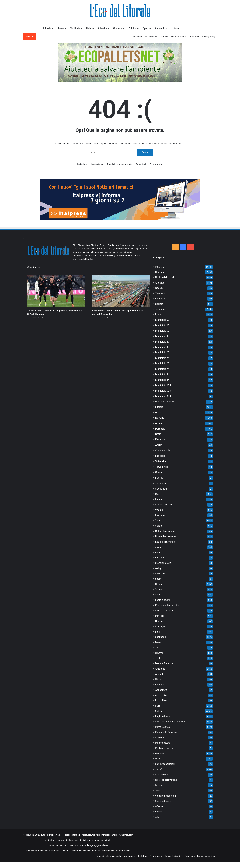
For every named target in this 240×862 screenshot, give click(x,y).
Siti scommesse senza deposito (85, 850)
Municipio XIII (163, 396)
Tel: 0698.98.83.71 (124, 255)
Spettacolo (160, 637)
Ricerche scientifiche (166, 780)
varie (157, 552)
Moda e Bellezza (164, 663)
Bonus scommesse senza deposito (42, 850)
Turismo (159, 790)
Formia (159, 477)
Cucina (159, 621)
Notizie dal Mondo (165, 277)
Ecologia (159, 684)
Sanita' (158, 769)
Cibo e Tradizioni (164, 610)
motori (158, 547)
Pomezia (160, 428)
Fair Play (159, 557)
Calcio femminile (165, 531)
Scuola (158, 589)
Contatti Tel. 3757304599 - (61, 845)
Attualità (102, 28)
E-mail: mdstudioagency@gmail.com (91, 845)
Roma (61, 28)
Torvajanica (161, 466)
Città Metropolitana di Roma (170, 721)
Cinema (159, 652)
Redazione (137, 36)
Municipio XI (162, 330)
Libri (157, 631)
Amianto (159, 674)
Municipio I (161, 336)
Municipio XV (162, 352)
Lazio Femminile (165, 541)
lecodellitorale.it (72, 835)
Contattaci (194, 36)
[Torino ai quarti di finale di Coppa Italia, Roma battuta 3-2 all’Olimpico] (56, 291)
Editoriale (159, 753)
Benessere (161, 615)
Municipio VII (162, 358)
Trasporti (160, 293)
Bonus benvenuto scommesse (116, 850)
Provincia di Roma (165, 401)
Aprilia (158, 445)
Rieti (157, 494)
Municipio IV (162, 341)
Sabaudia (160, 461)
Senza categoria (163, 801)
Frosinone (160, 515)
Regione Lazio (162, 716)
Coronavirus (161, 774)
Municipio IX (162, 379)
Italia (88, 28)
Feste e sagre (162, 599)
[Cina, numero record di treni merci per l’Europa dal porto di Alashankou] (121, 291)
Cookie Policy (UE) (174, 856)
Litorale (47, 28)
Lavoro (158, 785)
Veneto (158, 811)
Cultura (159, 584)
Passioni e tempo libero (168, 605)
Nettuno (159, 417)
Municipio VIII (163, 385)
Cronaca (117, 28)
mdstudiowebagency (54, 840)
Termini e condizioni (206, 856)
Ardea (158, 423)
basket (158, 578)
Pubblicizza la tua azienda (173, 36)
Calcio (158, 525)
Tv (156, 647)
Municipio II (161, 374)
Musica (159, 642)
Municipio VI (162, 325)
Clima (158, 679)
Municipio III (162, 347)
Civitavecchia (162, 450)
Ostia (158, 434)
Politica (132, 28)
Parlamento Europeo (166, 732)
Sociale (159, 303)
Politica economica (165, 748)
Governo (159, 737)
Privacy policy (208, 36)
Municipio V (162, 368)
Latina (158, 499)
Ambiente (160, 668)
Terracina (160, 483)
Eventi (158, 758)
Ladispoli (160, 455)
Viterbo (159, 509)
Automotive (161, 28)
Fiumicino (160, 439)
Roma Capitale (162, 727)
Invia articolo (151, 36)
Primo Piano (161, 700)
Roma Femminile (165, 536)
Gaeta (158, 472)
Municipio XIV (163, 390)
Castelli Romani (163, 504)
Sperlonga (161, 488)
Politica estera (162, 742)
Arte (157, 594)
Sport (146, 28)
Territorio (75, 28)
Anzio (158, 412)
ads (157, 817)
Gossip (159, 288)
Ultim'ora (159, 267)
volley (158, 568)
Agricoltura (161, 689)
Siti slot (64, 850)
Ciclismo (160, 573)
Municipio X (162, 319)
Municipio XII (162, 363)
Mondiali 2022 (163, 562)
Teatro (158, 658)
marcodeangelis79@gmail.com (118, 835)
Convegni (160, 626)
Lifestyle (159, 806)
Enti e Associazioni (165, 764)
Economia (160, 298)
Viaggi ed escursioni (165, 795)
